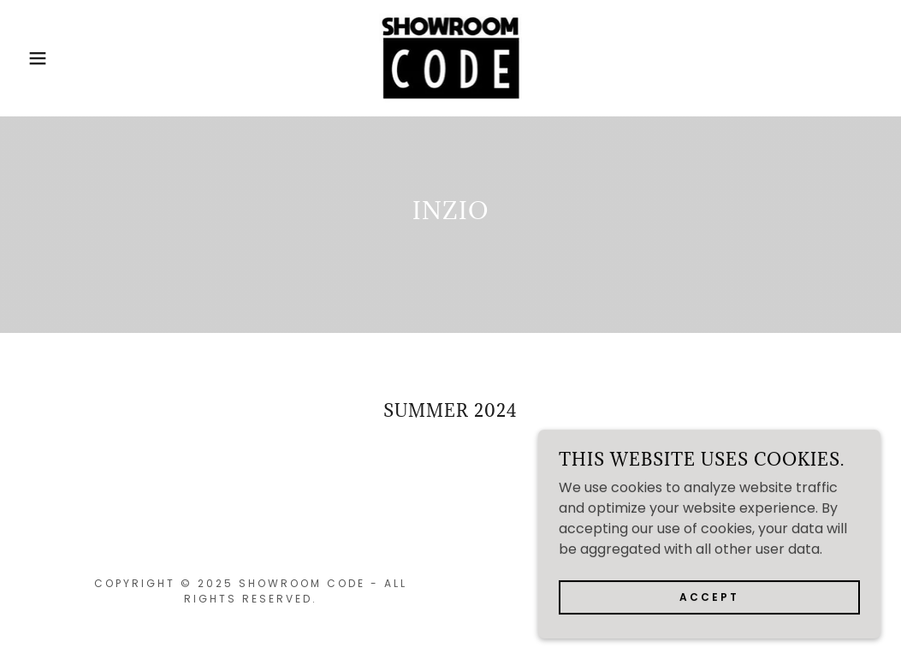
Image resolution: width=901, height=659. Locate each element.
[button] (45, 58)
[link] (451, 57)
